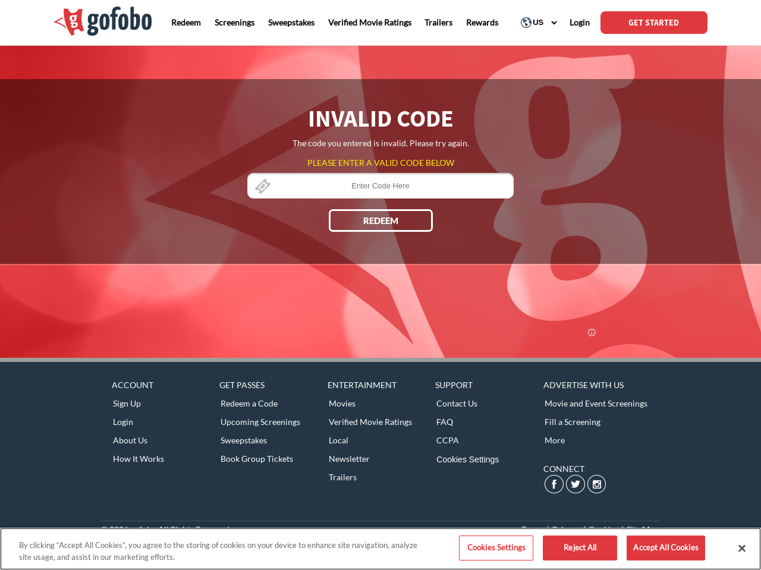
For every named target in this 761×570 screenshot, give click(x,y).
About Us (130, 440)
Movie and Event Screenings (596, 403)
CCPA (447, 440)
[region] (380, 549)
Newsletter (349, 459)
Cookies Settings (467, 459)
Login (123, 422)
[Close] (742, 548)
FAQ (444, 422)
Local (338, 440)
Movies (342, 403)
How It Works (138, 459)
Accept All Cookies (665, 547)
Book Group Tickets (257, 459)
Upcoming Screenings (260, 422)
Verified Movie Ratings (370, 422)
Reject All (580, 547)
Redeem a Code (249, 403)
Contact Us (456, 403)
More (555, 440)
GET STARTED (653, 22)
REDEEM (380, 220)
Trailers (343, 477)
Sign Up (127, 403)
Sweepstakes (244, 440)
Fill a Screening (572, 422)
